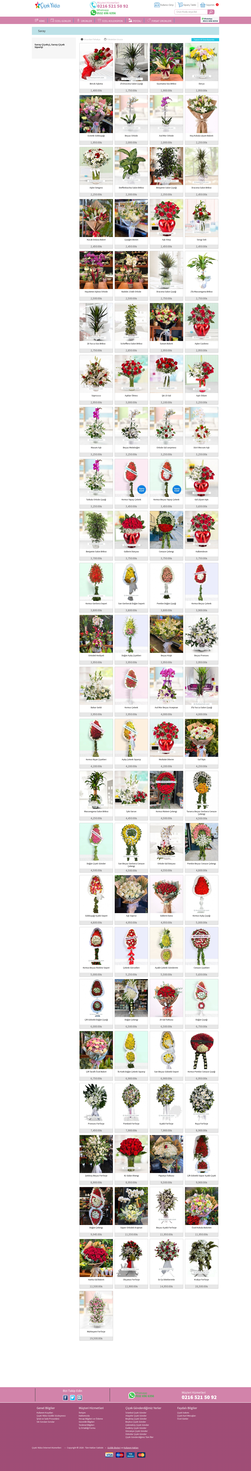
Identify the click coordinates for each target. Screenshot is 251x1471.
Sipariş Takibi (189, 4)
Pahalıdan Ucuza (113, 39)
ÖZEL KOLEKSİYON (110, 20)
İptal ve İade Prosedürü (48, 1418)
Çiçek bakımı (183, 1412)
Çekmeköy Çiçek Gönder (137, 1425)
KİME (40, 20)
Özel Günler (182, 1418)
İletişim (82, 1412)
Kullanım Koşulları (45, 1412)
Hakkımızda (84, 1415)
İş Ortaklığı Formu (87, 1428)
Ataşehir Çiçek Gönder (136, 1415)
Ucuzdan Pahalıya (90, 39)
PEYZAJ (135, 20)
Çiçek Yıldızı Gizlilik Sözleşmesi (51, 1415)
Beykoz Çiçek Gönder (135, 1421)
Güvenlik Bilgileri (86, 1421)
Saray (41, 30)
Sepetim (210, 4)
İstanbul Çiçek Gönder (135, 1412)
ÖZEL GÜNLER (61, 20)
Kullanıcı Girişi (167, 4)
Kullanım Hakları (131, 1447)
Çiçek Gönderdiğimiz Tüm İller (139, 1437)
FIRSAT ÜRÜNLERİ (159, 20)
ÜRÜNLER (84, 20)
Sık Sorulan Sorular (46, 1421)
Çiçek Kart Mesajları (186, 1415)
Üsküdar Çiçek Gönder (136, 1434)
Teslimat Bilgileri (86, 1425)
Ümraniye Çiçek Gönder (136, 1431)
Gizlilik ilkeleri (113, 1447)
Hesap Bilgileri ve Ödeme (91, 1418)
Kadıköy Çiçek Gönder (135, 1428)
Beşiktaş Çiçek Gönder (136, 1418)
